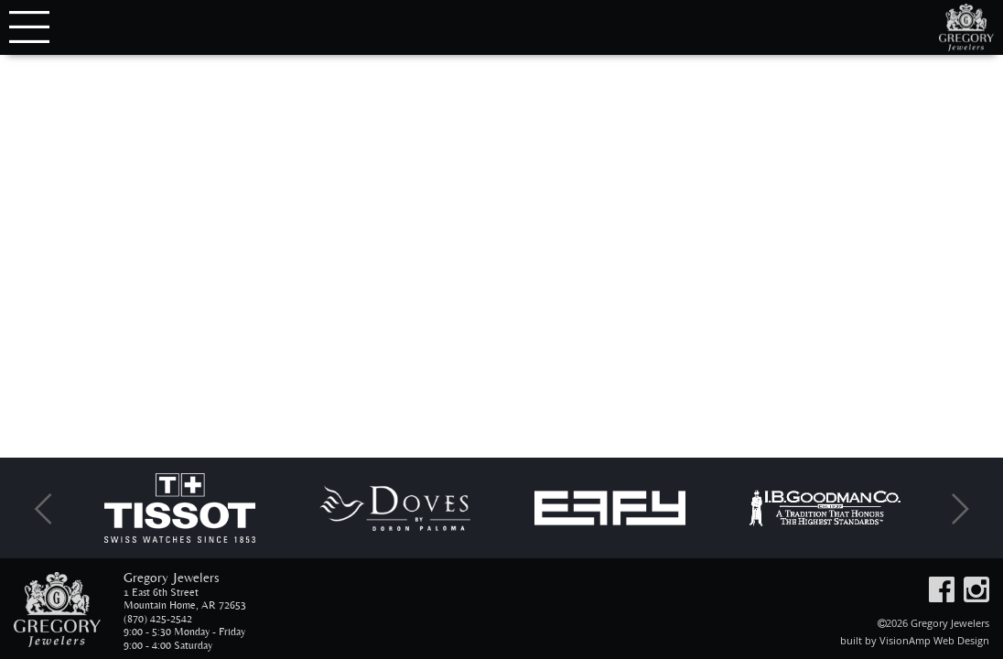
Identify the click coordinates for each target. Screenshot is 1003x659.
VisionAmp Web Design (934, 640)
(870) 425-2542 (158, 618)
